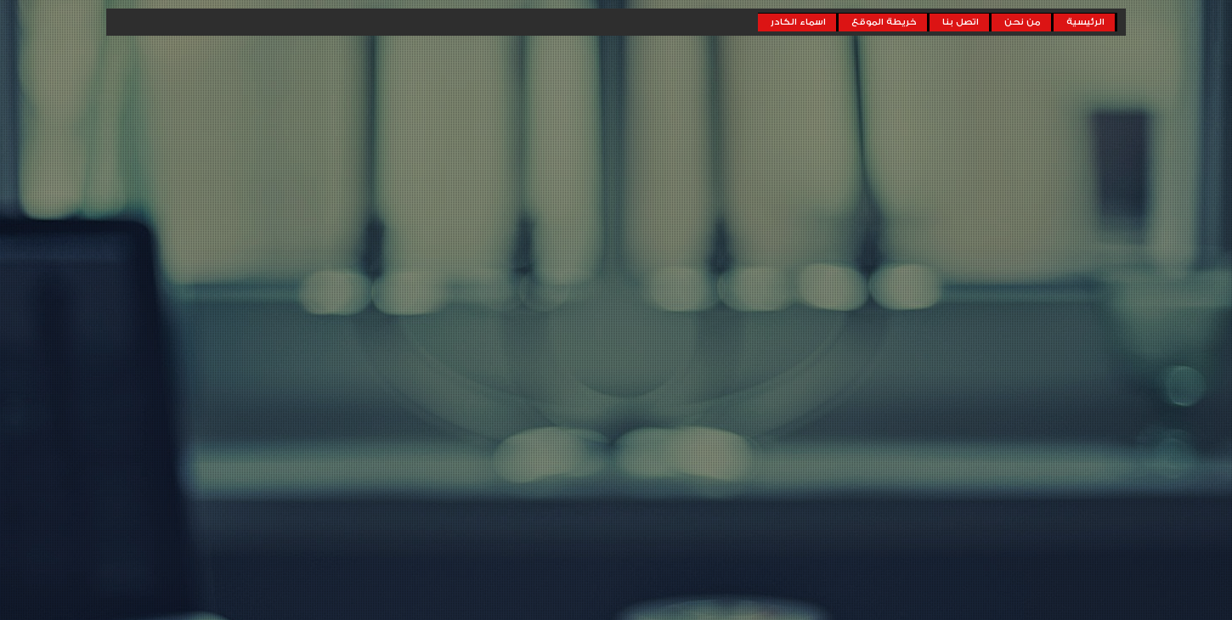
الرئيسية (1085, 22)
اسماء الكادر (798, 22)
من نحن (1022, 22)
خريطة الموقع (884, 22)
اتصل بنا (960, 22)
